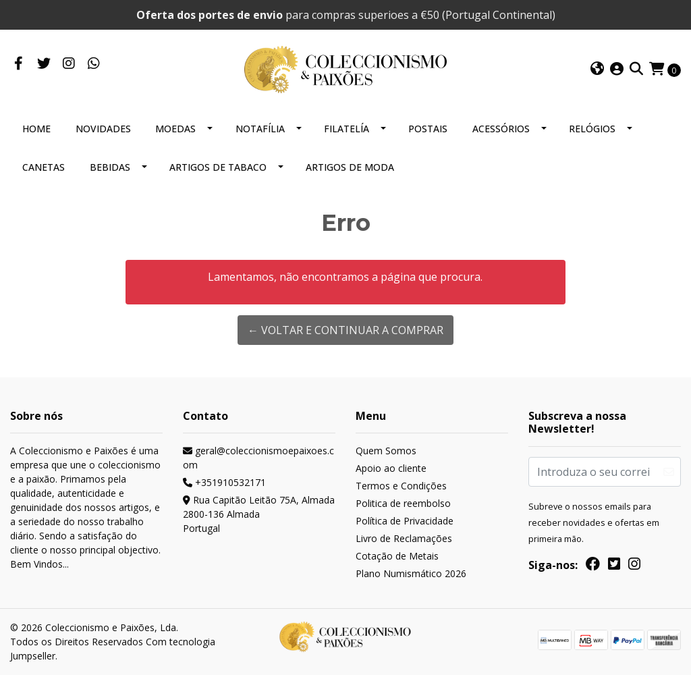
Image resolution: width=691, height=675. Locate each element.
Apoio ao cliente (391, 468)
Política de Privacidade (404, 520)
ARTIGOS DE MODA (350, 167)
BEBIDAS (110, 167)
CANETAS (43, 167)
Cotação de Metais (397, 555)
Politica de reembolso (403, 503)
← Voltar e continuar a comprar (345, 330)
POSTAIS (427, 128)
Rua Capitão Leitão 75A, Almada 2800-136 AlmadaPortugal (259, 514)
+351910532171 (224, 482)
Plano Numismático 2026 (411, 573)
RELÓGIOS (592, 128)
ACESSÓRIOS (501, 128)
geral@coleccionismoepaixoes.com (258, 457)
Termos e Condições (401, 485)
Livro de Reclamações (404, 538)
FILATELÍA (346, 128)
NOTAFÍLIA (260, 128)
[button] (597, 69)
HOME (36, 128)
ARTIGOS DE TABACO (218, 167)
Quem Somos (386, 450)
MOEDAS (175, 128)
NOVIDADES (103, 128)
